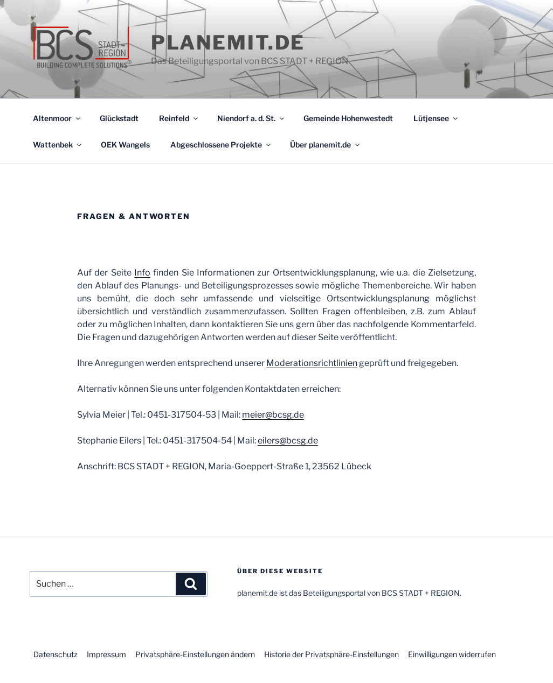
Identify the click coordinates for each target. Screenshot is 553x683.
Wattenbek (58, 144)
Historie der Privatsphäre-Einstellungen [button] (331, 654)
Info (142, 272)
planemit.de (228, 42)
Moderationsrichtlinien (311, 363)
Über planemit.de (325, 144)
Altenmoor (57, 118)
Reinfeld (179, 118)
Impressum (106, 654)
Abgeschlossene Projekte (221, 144)
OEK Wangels (125, 144)
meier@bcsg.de (273, 415)
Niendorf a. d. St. (251, 118)
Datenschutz (55, 654)
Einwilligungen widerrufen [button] (452, 654)
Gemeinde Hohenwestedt (348, 118)
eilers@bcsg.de (288, 440)
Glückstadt (119, 118)
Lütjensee (436, 118)
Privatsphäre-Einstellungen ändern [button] (195, 654)
